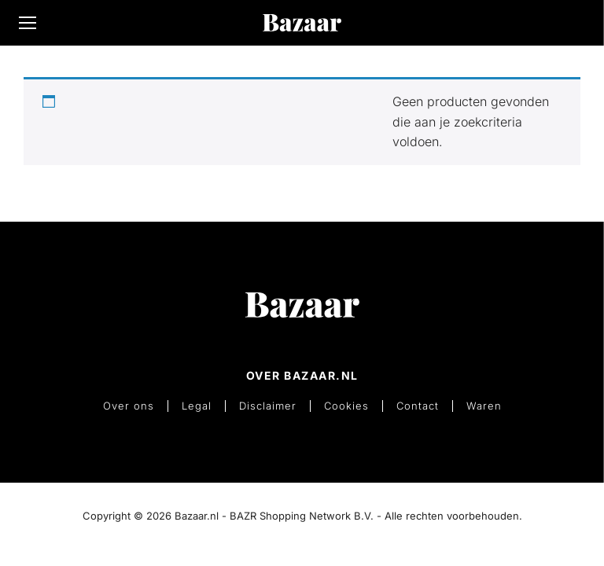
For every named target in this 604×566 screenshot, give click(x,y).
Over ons (132, 405)
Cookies (345, 405)
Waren (480, 405)
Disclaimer (268, 405)
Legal (199, 405)
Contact (415, 405)
